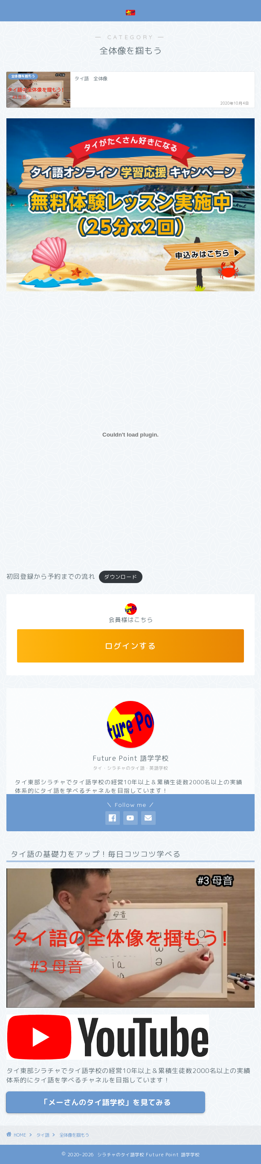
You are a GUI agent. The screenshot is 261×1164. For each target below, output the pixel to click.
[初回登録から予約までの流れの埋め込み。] (130, 435)
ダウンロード (120, 577)
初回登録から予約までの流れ (50, 576)
